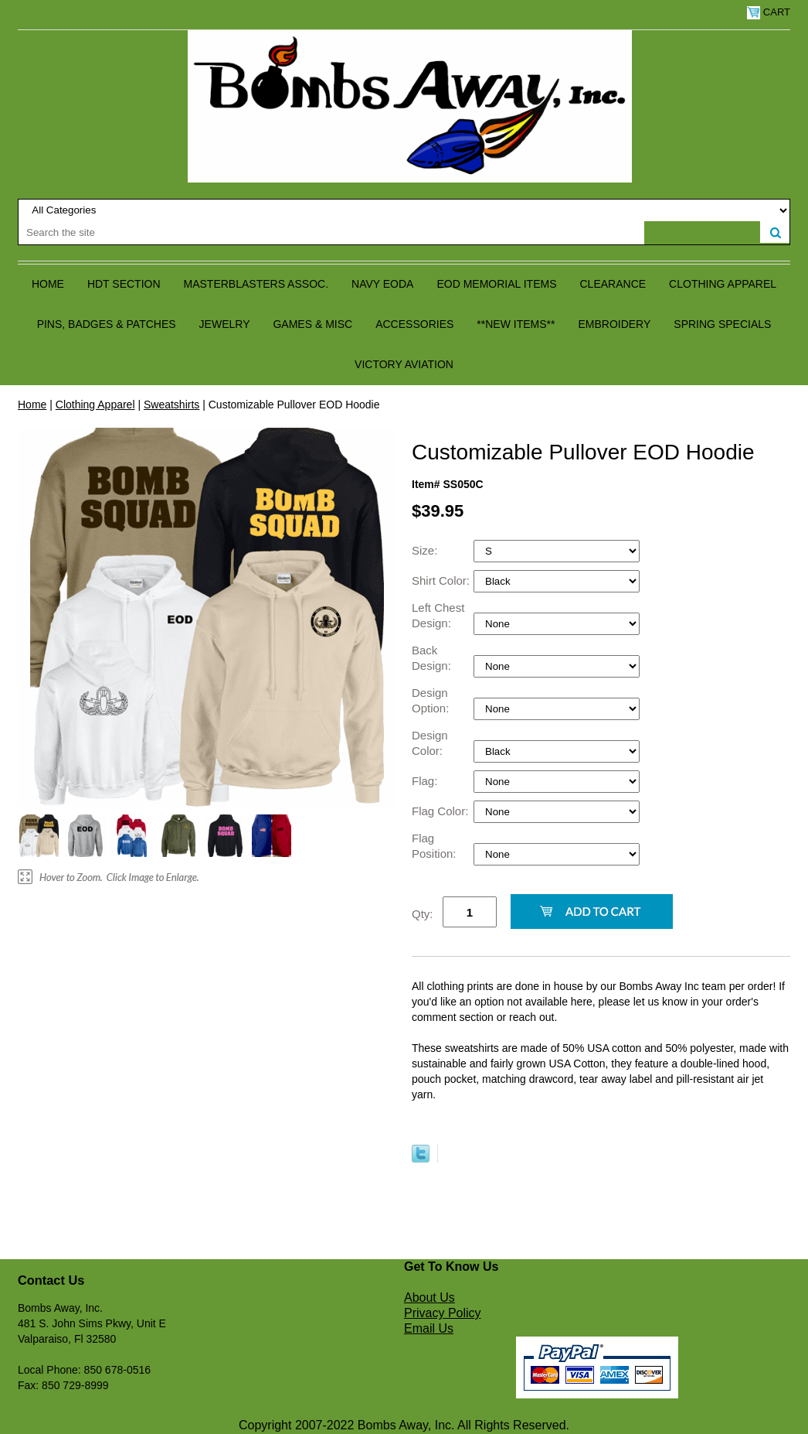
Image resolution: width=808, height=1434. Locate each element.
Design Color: (430, 743)
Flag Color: (442, 811)
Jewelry (224, 324)
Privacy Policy (442, 1313)
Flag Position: (436, 845)
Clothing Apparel (722, 284)
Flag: (426, 780)
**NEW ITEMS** (516, 324)
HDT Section (124, 284)
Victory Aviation (404, 364)
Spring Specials (722, 324)
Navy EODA (382, 284)
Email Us (428, 1328)
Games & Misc (312, 324)
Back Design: (433, 658)
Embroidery (614, 324)
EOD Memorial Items (496, 284)
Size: (426, 550)
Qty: (422, 913)
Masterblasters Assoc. (256, 284)
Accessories (414, 324)
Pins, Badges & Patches (106, 324)
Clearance (613, 284)
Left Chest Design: (438, 615)
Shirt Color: (442, 580)
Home (48, 284)
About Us (429, 1297)
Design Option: (432, 700)
